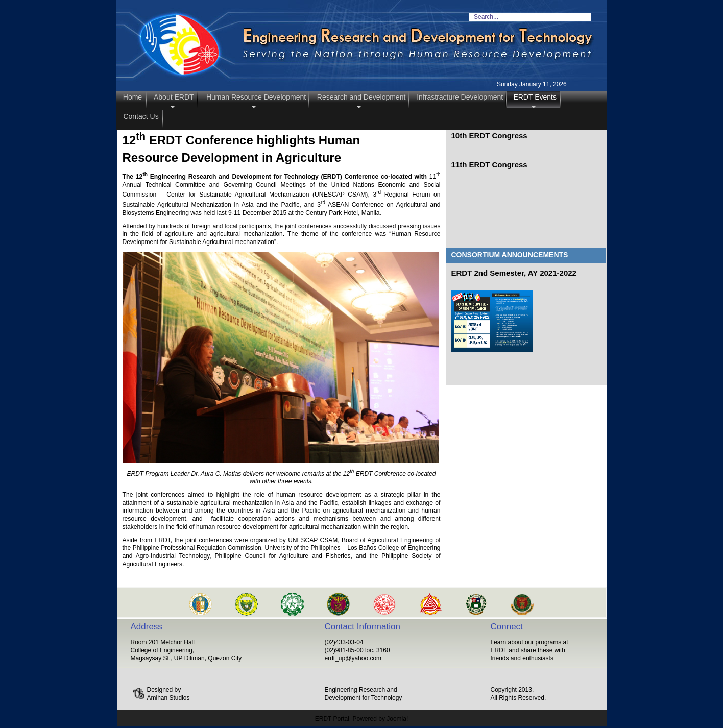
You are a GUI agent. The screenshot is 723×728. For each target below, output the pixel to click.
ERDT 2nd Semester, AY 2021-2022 (513, 273)
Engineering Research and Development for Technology (363, 693)
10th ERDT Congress (489, 135)
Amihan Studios (168, 697)
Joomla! (397, 718)
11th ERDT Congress (489, 164)
